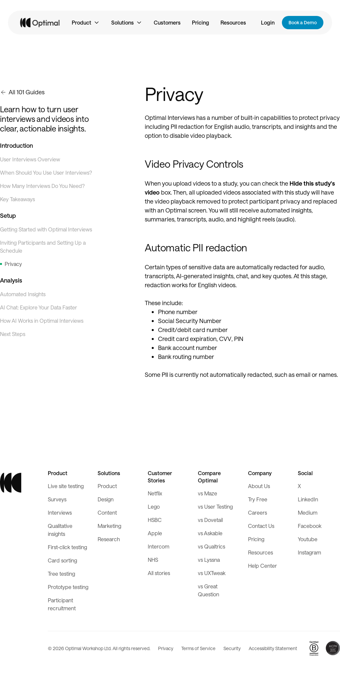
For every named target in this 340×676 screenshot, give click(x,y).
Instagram (309, 552)
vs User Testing (215, 506)
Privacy (165, 648)
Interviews (60, 512)
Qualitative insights (60, 530)
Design (106, 499)
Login (268, 22)
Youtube (307, 539)
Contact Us (261, 526)
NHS (153, 559)
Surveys (57, 499)
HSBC (155, 520)
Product (107, 486)
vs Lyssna (209, 559)
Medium (307, 512)
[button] (85, 22)
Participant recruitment (62, 604)
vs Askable (210, 533)
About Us (259, 486)
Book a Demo (303, 22)
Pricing (200, 22)
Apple (155, 533)
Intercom (158, 546)
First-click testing (67, 547)
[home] (40, 23)
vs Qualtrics (211, 546)
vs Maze (207, 493)
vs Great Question (208, 590)
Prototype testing (68, 587)
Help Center (262, 565)
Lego (154, 506)
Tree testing (61, 573)
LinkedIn (308, 499)
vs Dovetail (210, 520)
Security (232, 648)
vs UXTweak (211, 573)
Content (107, 512)
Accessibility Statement (273, 648)
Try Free (257, 499)
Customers (167, 22)
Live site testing (66, 486)
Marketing (109, 526)
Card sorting (62, 560)
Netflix (155, 493)
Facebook (309, 526)
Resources (233, 22)
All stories (159, 573)
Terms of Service (198, 648)
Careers (257, 512)
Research (109, 539)
